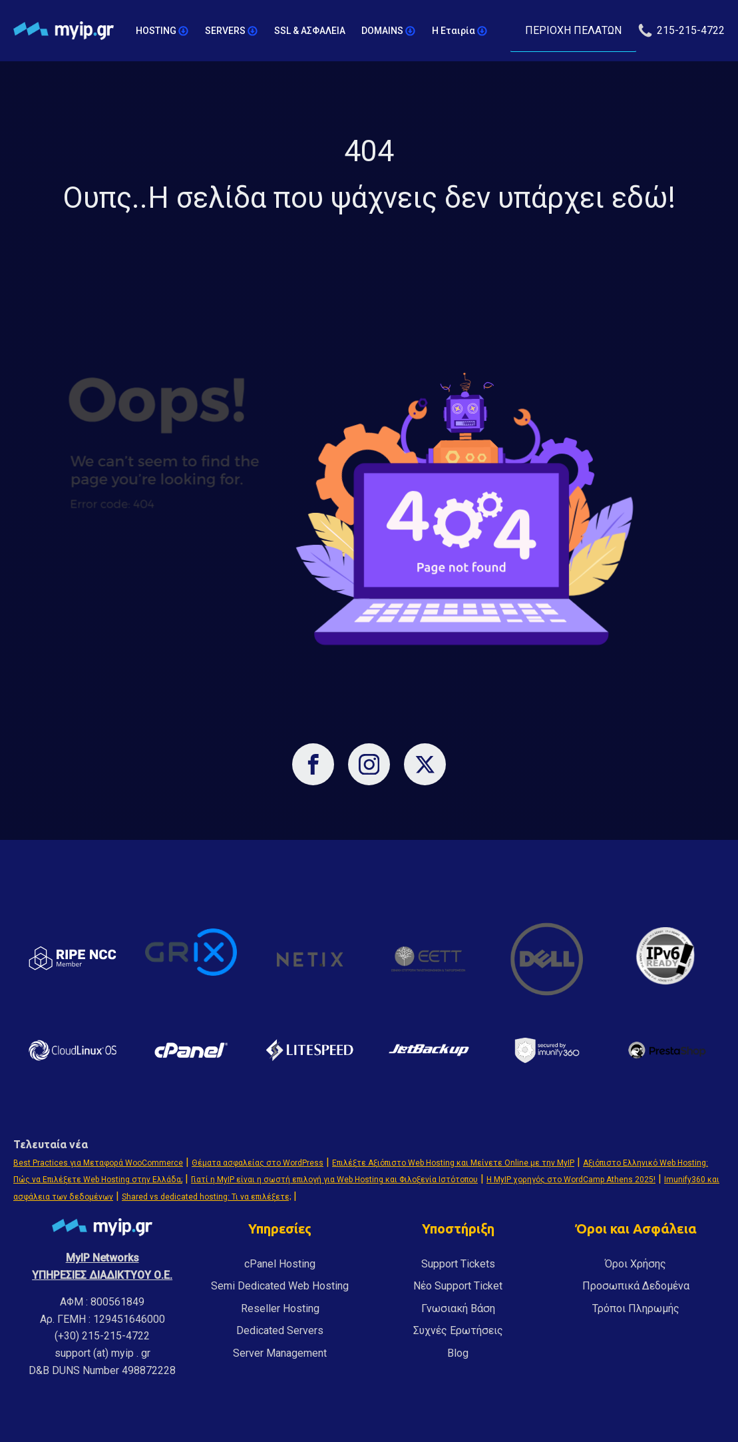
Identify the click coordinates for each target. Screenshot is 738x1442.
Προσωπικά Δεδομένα (635, 1285)
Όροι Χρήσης (635, 1264)
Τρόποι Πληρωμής (635, 1308)
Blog (457, 1353)
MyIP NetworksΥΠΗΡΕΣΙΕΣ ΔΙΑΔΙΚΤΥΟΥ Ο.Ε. (102, 1266)
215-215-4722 (691, 30)
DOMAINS (388, 31)
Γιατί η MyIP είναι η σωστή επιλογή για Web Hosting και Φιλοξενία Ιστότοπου (334, 1179)
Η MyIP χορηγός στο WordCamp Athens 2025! (570, 1179)
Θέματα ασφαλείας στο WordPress (257, 1163)
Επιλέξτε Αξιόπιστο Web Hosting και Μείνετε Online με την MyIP (453, 1163)
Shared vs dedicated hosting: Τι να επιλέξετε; (206, 1197)
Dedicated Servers (279, 1330)
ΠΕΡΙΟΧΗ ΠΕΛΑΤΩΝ (573, 30)
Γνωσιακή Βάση (458, 1308)
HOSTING (162, 31)
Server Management (280, 1353)
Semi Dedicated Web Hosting (280, 1285)
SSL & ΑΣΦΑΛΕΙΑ (309, 30)
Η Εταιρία (460, 31)
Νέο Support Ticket (457, 1285)
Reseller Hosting (280, 1308)
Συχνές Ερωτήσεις (458, 1330)
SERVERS (231, 31)
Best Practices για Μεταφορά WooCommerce (98, 1163)
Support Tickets (458, 1264)
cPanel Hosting (279, 1264)
